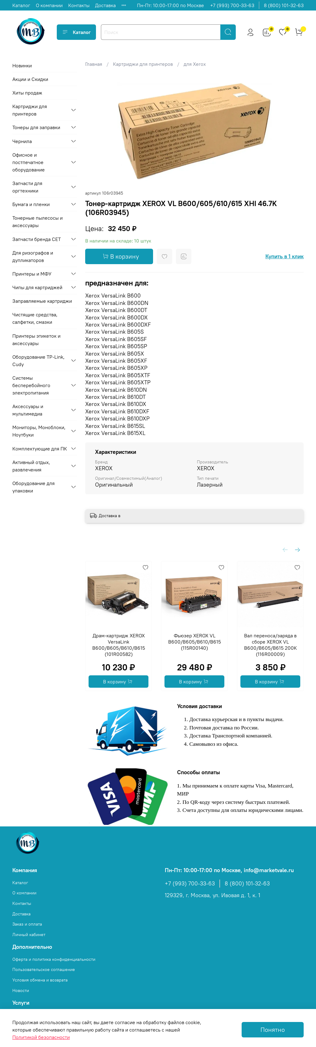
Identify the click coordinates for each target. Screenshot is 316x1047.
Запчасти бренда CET (36, 239)
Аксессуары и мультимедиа (27, 410)
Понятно (272, 1029)
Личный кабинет (28, 934)
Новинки (22, 65)
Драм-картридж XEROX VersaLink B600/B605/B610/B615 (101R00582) (118, 644)
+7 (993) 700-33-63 (232, 5)
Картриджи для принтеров (143, 64)
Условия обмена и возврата (40, 980)
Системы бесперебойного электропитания (31, 385)
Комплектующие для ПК (39, 448)
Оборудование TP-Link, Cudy (38, 360)
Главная (93, 64)
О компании (49, 5)
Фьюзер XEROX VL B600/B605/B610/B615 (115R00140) (194, 641)
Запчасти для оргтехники (27, 187)
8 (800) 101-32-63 (284, 5)
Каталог (21, 5)
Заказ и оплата (27, 924)
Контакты (78, 5)
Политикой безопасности (41, 1037)
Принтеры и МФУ (32, 274)
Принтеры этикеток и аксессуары (36, 339)
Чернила (22, 141)
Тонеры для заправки (36, 127)
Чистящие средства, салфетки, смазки (34, 318)
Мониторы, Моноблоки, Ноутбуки (38, 431)
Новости (20, 990)
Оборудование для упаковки (33, 487)
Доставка (105, 5)
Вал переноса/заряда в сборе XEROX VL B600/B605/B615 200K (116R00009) (270, 644)
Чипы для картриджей (37, 287)
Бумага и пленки (31, 204)
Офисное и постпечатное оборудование (28, 162)
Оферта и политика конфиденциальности (53, 959)
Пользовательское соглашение (43, 969)
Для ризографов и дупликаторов (32, 256)
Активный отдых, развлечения (31, 466)
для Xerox (195, 64)
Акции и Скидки (30, 79)
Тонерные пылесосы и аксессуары (37, 221)
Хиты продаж (27, 93)
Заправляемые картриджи (42, 301)
